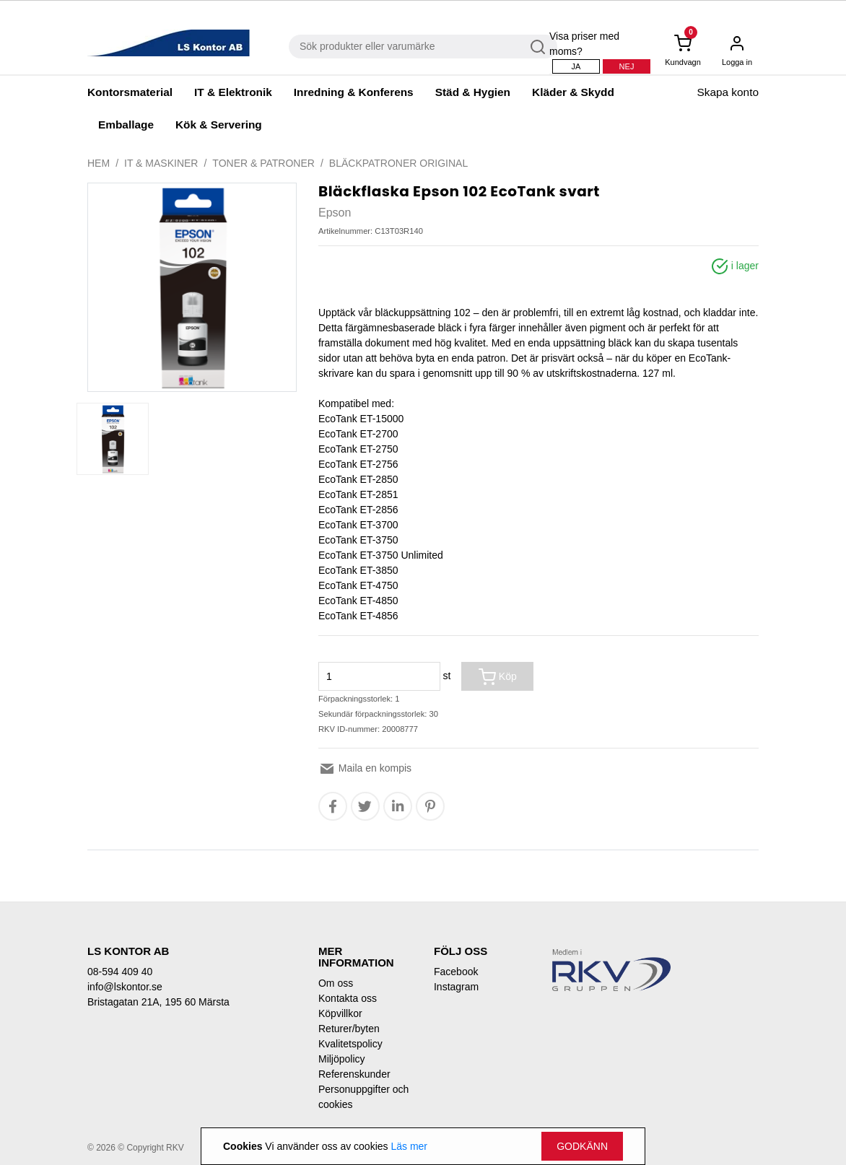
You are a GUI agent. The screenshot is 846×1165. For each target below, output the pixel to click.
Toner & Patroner (263, 163)
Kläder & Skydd (573, 92)
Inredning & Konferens (354, 92)
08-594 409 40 (119, 971)
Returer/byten (349, 1028)
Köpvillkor (340, 1013)
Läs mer (409, 1146)
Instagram (456, 986)
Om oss (335, 983)
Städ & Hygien (472, 92)
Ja (576, 66)
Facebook (456, 971)
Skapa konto (728, 92)
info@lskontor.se (124, 986)
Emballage (126, 124)
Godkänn (582, 1146)
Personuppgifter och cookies (363, 1096)
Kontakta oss (347, 998)
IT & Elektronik (233, 92)
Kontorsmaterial (130, 92)
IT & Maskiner (161, 163)
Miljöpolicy (341, 1059)
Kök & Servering (218, 124)
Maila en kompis (364, 768)
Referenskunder (354, 1074)
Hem (98, 163)
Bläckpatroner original (398, 163)
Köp (498, 677)
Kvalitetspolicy (350, 1044)
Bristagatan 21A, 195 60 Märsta (158, 1002)
